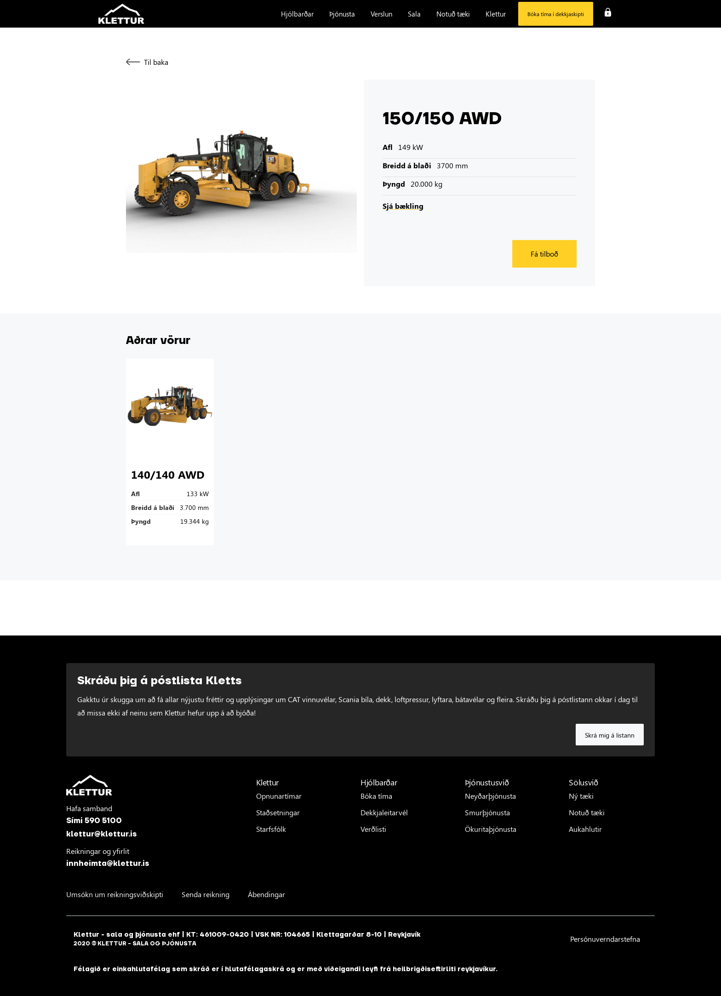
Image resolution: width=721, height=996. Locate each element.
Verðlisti (373, 829)
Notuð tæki (587, 812)
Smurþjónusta (487, 812)
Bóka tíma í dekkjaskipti (555, 13)
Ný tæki (581, 796)
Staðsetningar (278, 812)
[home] (121, 14)
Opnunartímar (279, 796)
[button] (297, 14)
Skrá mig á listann (610, 735)
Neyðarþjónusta (490, 796)
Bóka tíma (376, 796)
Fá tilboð (544, 253)
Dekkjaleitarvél (384, 812)
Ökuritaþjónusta (490, 829)
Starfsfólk (271, 829)
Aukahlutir (585, 829)
